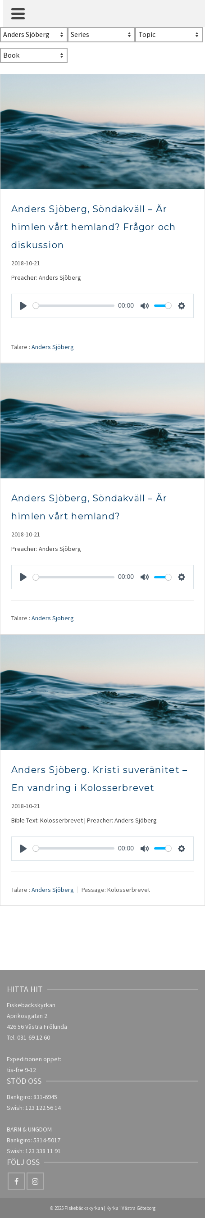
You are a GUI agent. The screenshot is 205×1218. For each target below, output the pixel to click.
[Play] (23, 306)
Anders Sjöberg (53, 346)
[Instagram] (35, 1181)
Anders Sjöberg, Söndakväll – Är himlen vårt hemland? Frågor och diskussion (93, 227)
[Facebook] (16, 1181)
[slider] (73, 305)
